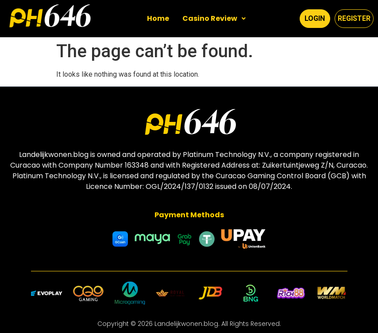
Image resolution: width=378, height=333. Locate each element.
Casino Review (214, 18)
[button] (214, 18)
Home (158, 18)
